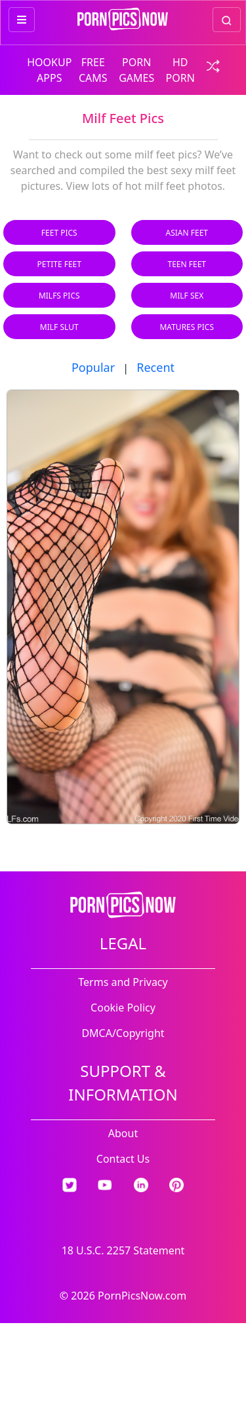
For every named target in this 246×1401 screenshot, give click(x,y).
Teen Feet (186, 264)
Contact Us (123, 1159)
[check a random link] (210, 65)
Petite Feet (59, 264)
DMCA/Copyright (122, 1033)
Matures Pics (186, 327)
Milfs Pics (59, 295)
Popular (93, 367)
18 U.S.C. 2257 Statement (123, 1250)
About (123, 1133)
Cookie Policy (123, 1007)
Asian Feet (187, 232)
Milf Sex (186, 295)
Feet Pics (59, 232)
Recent (155, 367)
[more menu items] (22, 19)
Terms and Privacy (122, 982)
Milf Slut (59, 327)
